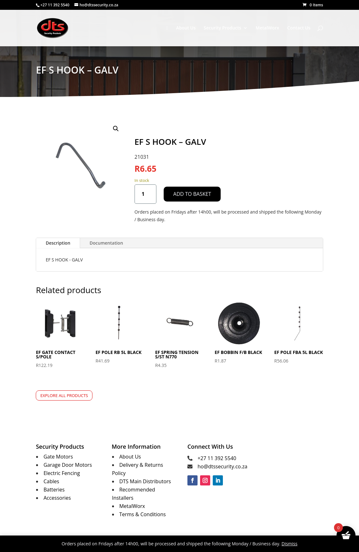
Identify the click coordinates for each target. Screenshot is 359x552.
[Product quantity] (145, 194)
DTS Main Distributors (145, 481)
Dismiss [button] (289, 544)
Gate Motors (58, 456)
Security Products (222, 28)
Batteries (54, 489)
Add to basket (192, 193)
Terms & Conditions (142, 514)
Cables (51, 481)
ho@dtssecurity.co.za (222, 466)
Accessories (57, 497)
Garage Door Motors (67, 464)
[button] (116, 128)
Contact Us (298, 28)
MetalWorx (267, 28)
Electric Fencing (61, 473)
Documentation (106, 243)
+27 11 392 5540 (217, 458)
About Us (186, 28)
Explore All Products (64, 395)
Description (58, 243)
